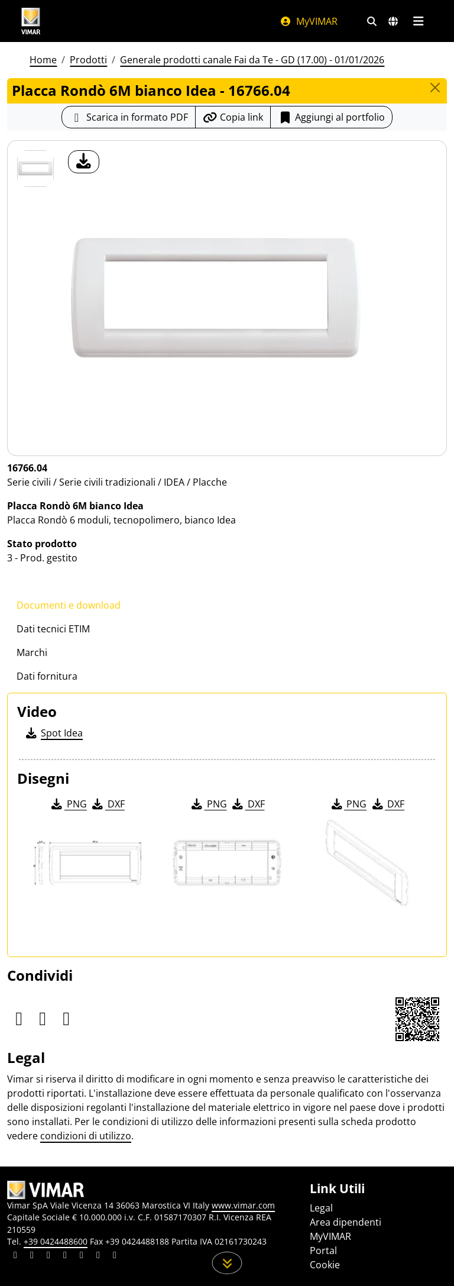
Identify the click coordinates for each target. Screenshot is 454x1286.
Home (43, 59)
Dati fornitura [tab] (47, 676)
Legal (321, 1207)
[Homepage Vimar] (30, 21)
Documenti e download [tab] (69, 605)
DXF (107, 803)
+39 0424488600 (55, 1241)
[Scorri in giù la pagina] (227, 1263)
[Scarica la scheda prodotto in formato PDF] (128, 117)
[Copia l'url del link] (233, 117)
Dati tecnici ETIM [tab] (53, 628)
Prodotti (88, 59)
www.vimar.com (243, 1205)
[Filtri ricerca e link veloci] (372, 21)
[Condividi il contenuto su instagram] (65, 1256)
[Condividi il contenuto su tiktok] (115, 1256)
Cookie (325, 1264)
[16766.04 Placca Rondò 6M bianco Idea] (35, 168)
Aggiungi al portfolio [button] (331, 117)
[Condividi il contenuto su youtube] (81, 1256)
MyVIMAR (309, 21)
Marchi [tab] (32, 652)
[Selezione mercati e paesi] (393, 21)
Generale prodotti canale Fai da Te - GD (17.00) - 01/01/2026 (252, 59)
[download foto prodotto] (83, 161)
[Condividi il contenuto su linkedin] (15, 1256)
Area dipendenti (345, 1222)
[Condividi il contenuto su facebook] (32, 1256)
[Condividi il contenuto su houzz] (98, 1256)
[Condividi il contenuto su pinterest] (48, 1256)
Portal (323, 1250)
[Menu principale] (418, 21)
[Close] (435, 87)
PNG (68, 803)
